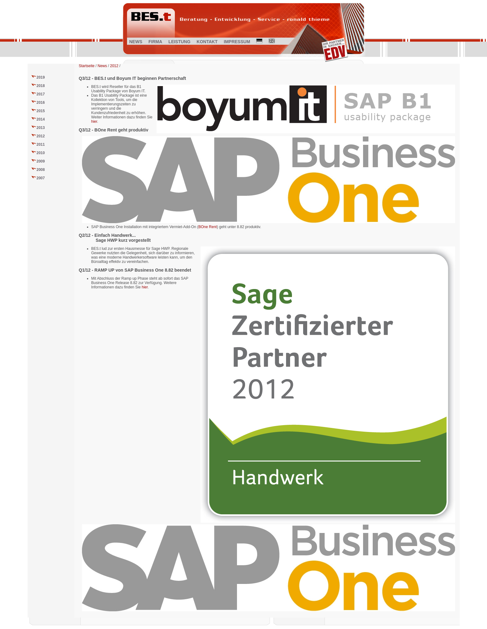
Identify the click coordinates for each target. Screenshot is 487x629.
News (102, 66)
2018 (41, 86)
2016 (41, 102)
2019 (41, 77)
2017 (41, 94)
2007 (41, 178)
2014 (41, 119)
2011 (41, 144)
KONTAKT (207, 41)
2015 (41, 111)
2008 (41, 170)
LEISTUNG (179, 41)
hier (94, 121)
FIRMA (155, 41)
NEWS (135, 41)
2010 (41, 153)
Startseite (87, 66)
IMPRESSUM (237, 41)
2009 (41, 161)
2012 (41, 136)
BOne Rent (207, 227)
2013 (41, 128)
